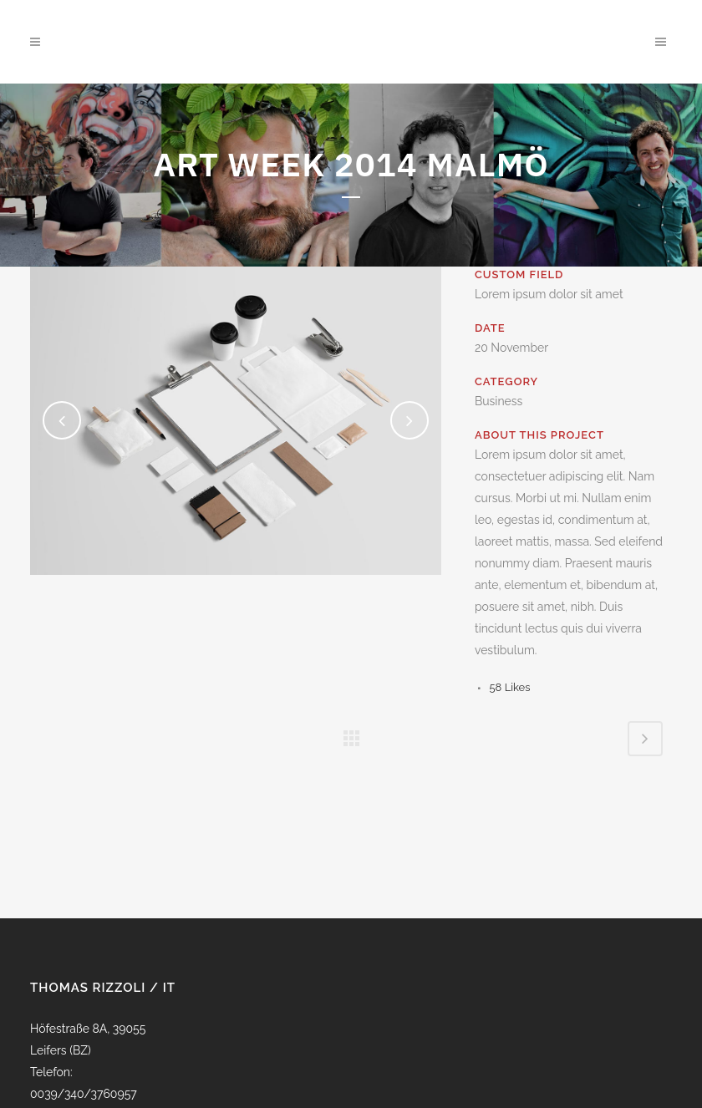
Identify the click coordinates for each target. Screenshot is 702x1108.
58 (510, 687)
